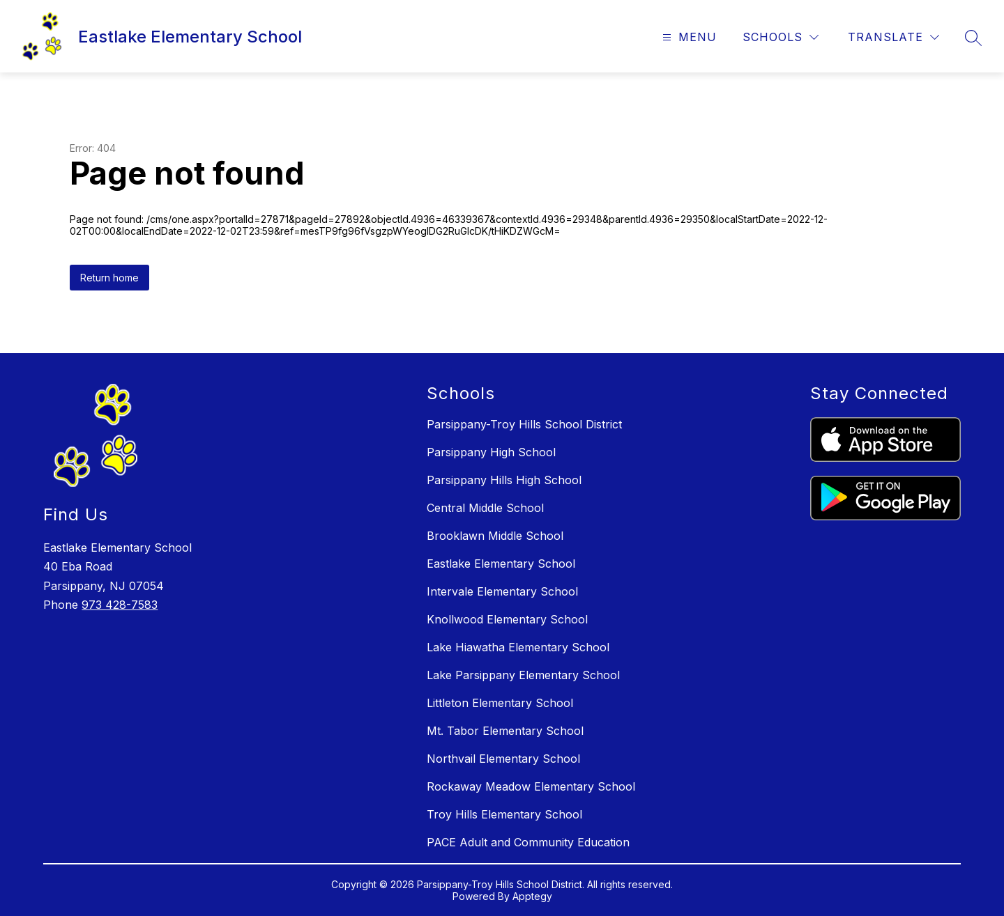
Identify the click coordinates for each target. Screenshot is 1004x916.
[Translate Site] (893, 37)
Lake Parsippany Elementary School (523, 675)
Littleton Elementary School (500, 703)
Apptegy (532, 896)
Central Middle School (485, 508)
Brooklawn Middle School (495, 536)
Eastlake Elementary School (501, 563)
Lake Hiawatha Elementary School (518, 647)
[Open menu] (688, 37)
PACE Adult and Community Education (528, 842)
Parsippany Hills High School (504, 480)
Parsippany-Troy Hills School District (524, 424)
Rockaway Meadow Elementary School (531, 786)
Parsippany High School (491, 452)
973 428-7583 (120, 605)
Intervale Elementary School (502, 591)
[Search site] (973, 37)
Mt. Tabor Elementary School (505, 731)
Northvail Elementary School (503, 759)
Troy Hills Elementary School (504, 814)
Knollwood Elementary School (507, 619)
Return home (109, 278)
